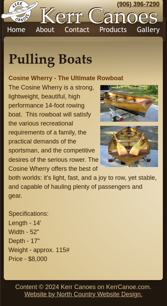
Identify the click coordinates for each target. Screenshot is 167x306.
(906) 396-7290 (138, 4)
